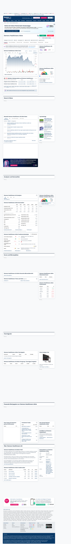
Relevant (6, 118)
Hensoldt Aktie (16, 516)
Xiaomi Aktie (32, 518)
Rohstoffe (39, 20)
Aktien (5, 20)
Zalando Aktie (13, 519)
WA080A (33, 86)
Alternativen (28, 251)
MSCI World (16, 13)
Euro (40, 13)
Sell (13, 197)
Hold (11, 197)
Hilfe (13, 524)
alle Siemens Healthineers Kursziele (45, 82)
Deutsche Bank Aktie (42, 514)
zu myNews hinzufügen (8, 142)
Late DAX (47, 466)
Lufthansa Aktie (28, 514)
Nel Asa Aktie (49, 514)
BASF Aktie (35, 513)
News (8, 20)
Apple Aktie (29, 515)
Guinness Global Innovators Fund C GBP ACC (26, 434)
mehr (40, 140)
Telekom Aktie (27, 516)
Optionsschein (50, 437)
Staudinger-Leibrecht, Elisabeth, (14, 477)
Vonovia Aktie (45, 518)
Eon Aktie (41, 518)
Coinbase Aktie (22, 517)
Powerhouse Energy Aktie (12, 512)
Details (36, 471)
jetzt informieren (32, 47)
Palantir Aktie (28, 517)
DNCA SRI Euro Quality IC (26, 426)
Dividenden (35, 53)
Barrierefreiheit (23, 531)
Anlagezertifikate (42, 437)
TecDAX (50, 465)
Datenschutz (22, 526)
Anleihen (34, 20)
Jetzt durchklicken (47, 124)
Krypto (44, 20)
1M (15, 53)
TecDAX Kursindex (49, 469)
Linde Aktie (49, 519)
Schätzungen (29, 230)
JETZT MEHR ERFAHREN (41, 505)
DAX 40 (47, 465)
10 (24, 82)
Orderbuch (6, 281)
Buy (8, 197)
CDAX (50, 467)
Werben (13, 526)
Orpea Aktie (51, 511)
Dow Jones (28, 511)
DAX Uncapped (48, 472)
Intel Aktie (39, 519)
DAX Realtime (17, 511)
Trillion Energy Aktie (47, 512)
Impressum (22, 524)
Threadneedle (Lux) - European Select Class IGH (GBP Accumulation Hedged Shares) (26, 430)
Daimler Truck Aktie (38, 515)
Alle (9, 118)
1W (12, 53)
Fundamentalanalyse (8, 251)
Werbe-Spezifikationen (16, 527)
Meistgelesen (13, 121)
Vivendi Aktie (33, 516)
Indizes (12, 20)
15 (32, 82)
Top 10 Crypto (23, 13)
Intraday (9, 53)
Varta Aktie (37, 518)
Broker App (39, 527)
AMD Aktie (33, 517)
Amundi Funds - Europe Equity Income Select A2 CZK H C (27, 436)
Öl (45, 13)
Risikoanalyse (17, 251)
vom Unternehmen (15, 118)
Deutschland (48, 459)
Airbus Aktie (43, 517)
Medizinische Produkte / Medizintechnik (48, 462)
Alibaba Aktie (44, 519)
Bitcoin (35, 13)
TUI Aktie (13, 514)
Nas (29, 13)
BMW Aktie (48, 517)
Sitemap (5, 528)
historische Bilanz (18, 230)
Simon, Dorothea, (12, 473)
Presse (5, 527)
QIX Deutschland (49, 471)
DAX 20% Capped (49, 473)
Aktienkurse (11, 511)
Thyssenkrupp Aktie (7, 518)
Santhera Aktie (40, 512)
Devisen (47, 20)
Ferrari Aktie (12, 516)
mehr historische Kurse (43, 279)
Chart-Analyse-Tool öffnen (44, 367)
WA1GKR (35, 86)
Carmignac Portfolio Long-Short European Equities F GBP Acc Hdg (26, 440)
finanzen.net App (40, 524)
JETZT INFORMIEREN (14, 505)
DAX (4, 13)
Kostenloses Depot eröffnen (12, 31)
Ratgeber (52, 20)
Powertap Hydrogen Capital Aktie (22, 512)
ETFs (19, 20)
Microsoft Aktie (6, 515)
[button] (36, 18)
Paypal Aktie (22, 516)
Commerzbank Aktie (46, 513)
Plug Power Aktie (12, 515)
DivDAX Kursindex (49, 468)
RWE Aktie (5, 517)
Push (5, 53)
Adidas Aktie (30, 519)
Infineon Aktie (17, 517)
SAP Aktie (33, 515)
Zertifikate (23, 20)
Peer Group (22, 118)
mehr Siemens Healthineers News (10, 141)
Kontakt (5, 524)
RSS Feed (34, 141)
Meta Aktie (13, 518)
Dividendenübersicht (8, 230)
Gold (50, 13)
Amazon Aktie (6, 513)
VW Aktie (33, 514)
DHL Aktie (31, 513)
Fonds (16, 20)
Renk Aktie (44, 515)
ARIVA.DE (28, 542)
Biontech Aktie (18, 515)
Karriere (5, 526)
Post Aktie (5, 512)
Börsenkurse (6, 511)
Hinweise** (7, 87)
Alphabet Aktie (38, 517)
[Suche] (31, 18)
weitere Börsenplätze (8, 275)
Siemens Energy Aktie (7, 514)
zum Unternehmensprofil (8, 464)
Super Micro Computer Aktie (46, 516)
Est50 (10, 13)
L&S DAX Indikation (49, 470)
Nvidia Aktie (11, 513)
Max (26, 53)
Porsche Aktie (17, 518)
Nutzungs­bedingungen (24, 528)
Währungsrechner (40, 526)
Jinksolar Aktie (23, 515)
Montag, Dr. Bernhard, (12, 478)
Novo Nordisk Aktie (11, 517)
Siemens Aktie (22, 514)
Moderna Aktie (38, 516)
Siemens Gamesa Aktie (44, 511)
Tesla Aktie (22, 513)
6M (17, 53)
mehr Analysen (7, 199)
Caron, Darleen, (11, 471)
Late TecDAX (48, 467)
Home (5, 22)
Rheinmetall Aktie (17, 513)
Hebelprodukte (29, 20)
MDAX (22, 511)
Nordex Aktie (35, 519)
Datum (9, 121)
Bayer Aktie (27, 513)
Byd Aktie (37, 514)
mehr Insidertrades (7, 480)
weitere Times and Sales (25, 281)
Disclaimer (22, 527)
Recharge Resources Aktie (33, 512)
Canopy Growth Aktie (7, 519)
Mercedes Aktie (49, 515)
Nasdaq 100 (33, 511)
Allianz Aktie (17, 514)
